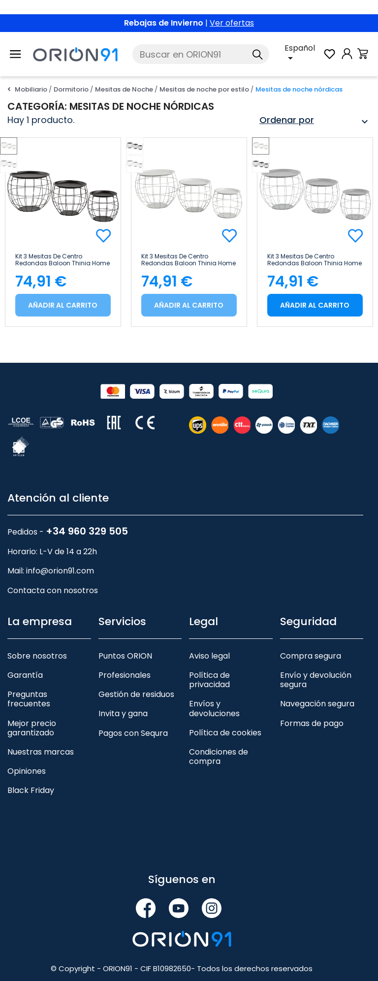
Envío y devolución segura (315, 679)
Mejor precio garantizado (31, 728)
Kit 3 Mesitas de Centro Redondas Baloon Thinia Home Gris (314, 260)
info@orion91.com (60, 570)
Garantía (25, 675)
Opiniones (26, 771)
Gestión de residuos (136, 694)
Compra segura (310, 656)
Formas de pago (312, 723)
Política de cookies (225, 732)
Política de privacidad (209, 679)
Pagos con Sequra (133, 733)
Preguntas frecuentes (28, 699)
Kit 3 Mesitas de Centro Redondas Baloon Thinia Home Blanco (188, 260)
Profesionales (124, 675)
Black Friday (30, 790)
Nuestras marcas (40, 752)
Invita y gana (123, 713)
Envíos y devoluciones (214, 708)
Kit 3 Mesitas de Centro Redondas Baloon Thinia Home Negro (62, 260)
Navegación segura (317, 703)
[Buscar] (200, 54)
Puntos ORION (125, 656)
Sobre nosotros (37, 656)
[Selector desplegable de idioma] (303, 54)
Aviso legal (209, 656)
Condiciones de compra (218, 756)
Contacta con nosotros (52, 590)
